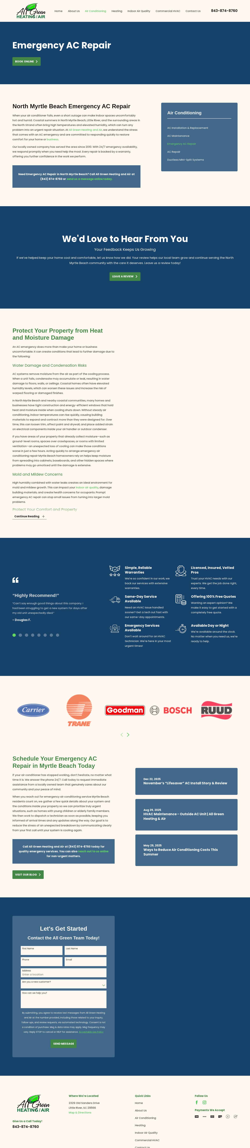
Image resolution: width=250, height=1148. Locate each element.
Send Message (58, 1044)
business (52, 139)
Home (139, 1103)
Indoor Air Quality (146, 1133)
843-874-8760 (224, 10)
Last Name (67, 948)
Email (64, 959)
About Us (141, 1110)
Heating (140, 1125)
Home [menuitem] (58, 11)
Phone (20, 959)
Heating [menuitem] (117, 11)
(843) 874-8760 (74, 847)
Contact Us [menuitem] (193, 11)
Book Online (26, 61)
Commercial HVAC (147, 1140)
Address (21, 970)
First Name (23, 948)
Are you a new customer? (31, 981)
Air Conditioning (145, 1118)
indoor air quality (82, 487)
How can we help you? (29, 993)
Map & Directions (80, 1112)
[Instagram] (204, 1102)
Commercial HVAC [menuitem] (168, 11)
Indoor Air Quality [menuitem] (139, 11)
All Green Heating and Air (85, 130)
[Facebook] (197, 1102)
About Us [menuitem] (74, 11)
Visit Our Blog (23, 875)
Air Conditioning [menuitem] (95, 11)
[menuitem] (199, 128)
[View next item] (128, 735)
